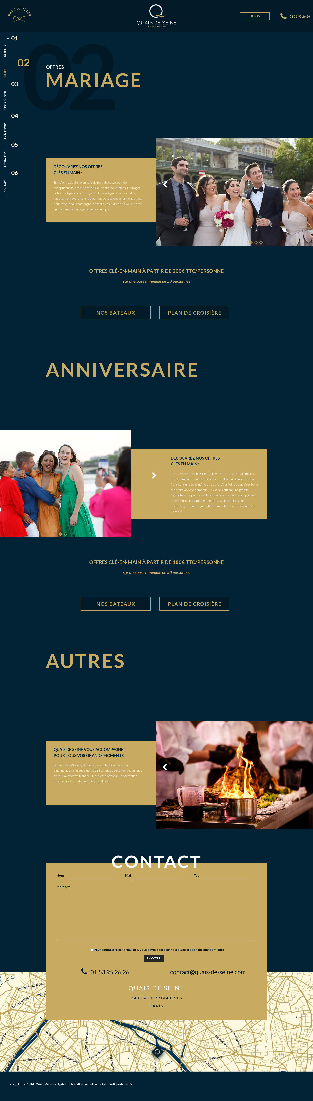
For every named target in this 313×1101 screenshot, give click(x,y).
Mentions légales (55, 1084)
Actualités (5, 159)
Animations (5, 130)
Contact (5, 185)
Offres (5, 74)
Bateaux (5, 51)
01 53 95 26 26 (300, 16)
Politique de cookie (120, 1084)
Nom (86, 875)
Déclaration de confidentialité (202, 949)
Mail (153, 875)
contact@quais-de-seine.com (208, 971)
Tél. (222, 875)
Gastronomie (5, 100)
